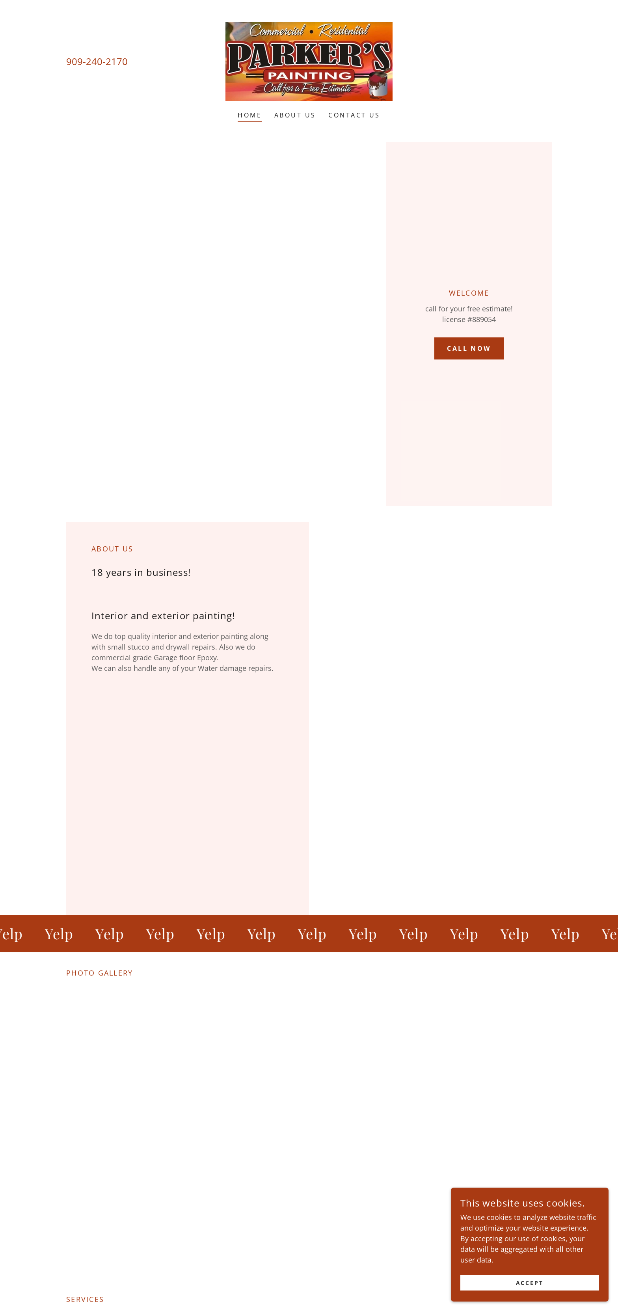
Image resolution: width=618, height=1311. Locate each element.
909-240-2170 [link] (97, 61)
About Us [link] (295, 115)
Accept (530, 1283)
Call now (469, 348)
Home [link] (250, 115)
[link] (309, 60)
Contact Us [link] (354, 115)
